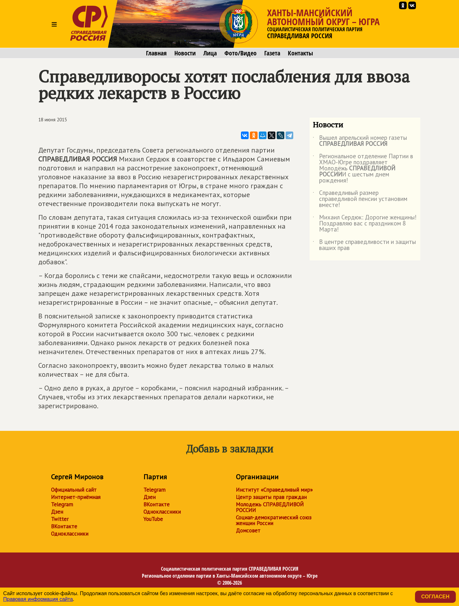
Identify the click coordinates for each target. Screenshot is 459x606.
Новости (185, 53)
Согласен (435, 596)
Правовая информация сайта (38, 599)
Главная (156, 53)
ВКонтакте (64, 526)
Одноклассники (69, 534)
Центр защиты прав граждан (271, 497)
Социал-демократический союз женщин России (273, 520)
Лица (210, 53)
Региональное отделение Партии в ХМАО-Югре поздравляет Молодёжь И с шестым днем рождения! (363, 168)
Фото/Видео (240, 53)
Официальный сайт (74, 490)
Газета (272, 53)
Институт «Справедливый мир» (274, 490)
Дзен (57, 512)
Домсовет (248, 530)
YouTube (153, 519)
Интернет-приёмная (75, 497)
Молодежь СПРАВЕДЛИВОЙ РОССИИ (270, 507)
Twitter (60, 519)
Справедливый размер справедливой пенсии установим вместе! (360, 199)
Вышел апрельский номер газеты (360, 141)
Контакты (300, 53)
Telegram (62, 504)
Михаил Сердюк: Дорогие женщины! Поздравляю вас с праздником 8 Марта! (365, 223)
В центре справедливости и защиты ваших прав (364, 245)
